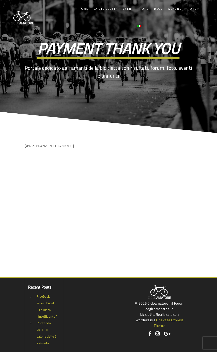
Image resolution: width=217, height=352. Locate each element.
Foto (144, 9)
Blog (158, 9)
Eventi (129, 9)
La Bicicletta (106, 9)
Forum (194, 9)
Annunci (175, 9)
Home (83, 9)
